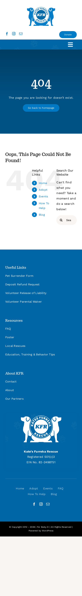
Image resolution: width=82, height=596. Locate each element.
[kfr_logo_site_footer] (41, 417)
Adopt (43, 189)
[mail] (20, 33)
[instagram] (13, 33)
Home (43, 183)
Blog (42, 214)
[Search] (61, 220)
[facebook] (7, 33)
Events (43, 196)
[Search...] (66, 220)
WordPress (47, 530)
